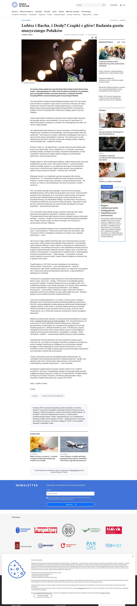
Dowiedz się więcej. (105, 593)
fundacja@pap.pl (81, 588)
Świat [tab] (123, 42)
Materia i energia (72, 11)
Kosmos (15, 11)
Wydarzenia (87, 14)
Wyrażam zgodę (42, 596)
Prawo (49, 14)
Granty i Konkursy (73, 14)
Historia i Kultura (26, 11)
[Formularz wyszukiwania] (91, 5)
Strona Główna (114, 20)
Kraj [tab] (118, 42)
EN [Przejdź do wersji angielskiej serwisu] (124, 5)
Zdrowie (47, 11)
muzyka (34, 396)
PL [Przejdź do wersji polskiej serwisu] (121, 5)
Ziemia (61, 11)
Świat (101, 129)
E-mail (48, 490)
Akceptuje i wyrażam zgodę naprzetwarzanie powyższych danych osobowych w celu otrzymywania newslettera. (69, 498)
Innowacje (33, 14)
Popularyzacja (59, 14)
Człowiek (38, 11)
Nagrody (42, 14)
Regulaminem (74, 470)
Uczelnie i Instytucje (19, 14)
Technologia (86, 11)
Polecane (106, 187)
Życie (54, 11)
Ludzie (95, 14)
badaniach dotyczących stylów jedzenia (50, 321)
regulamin (56, 497)
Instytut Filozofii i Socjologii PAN (52, 396)
